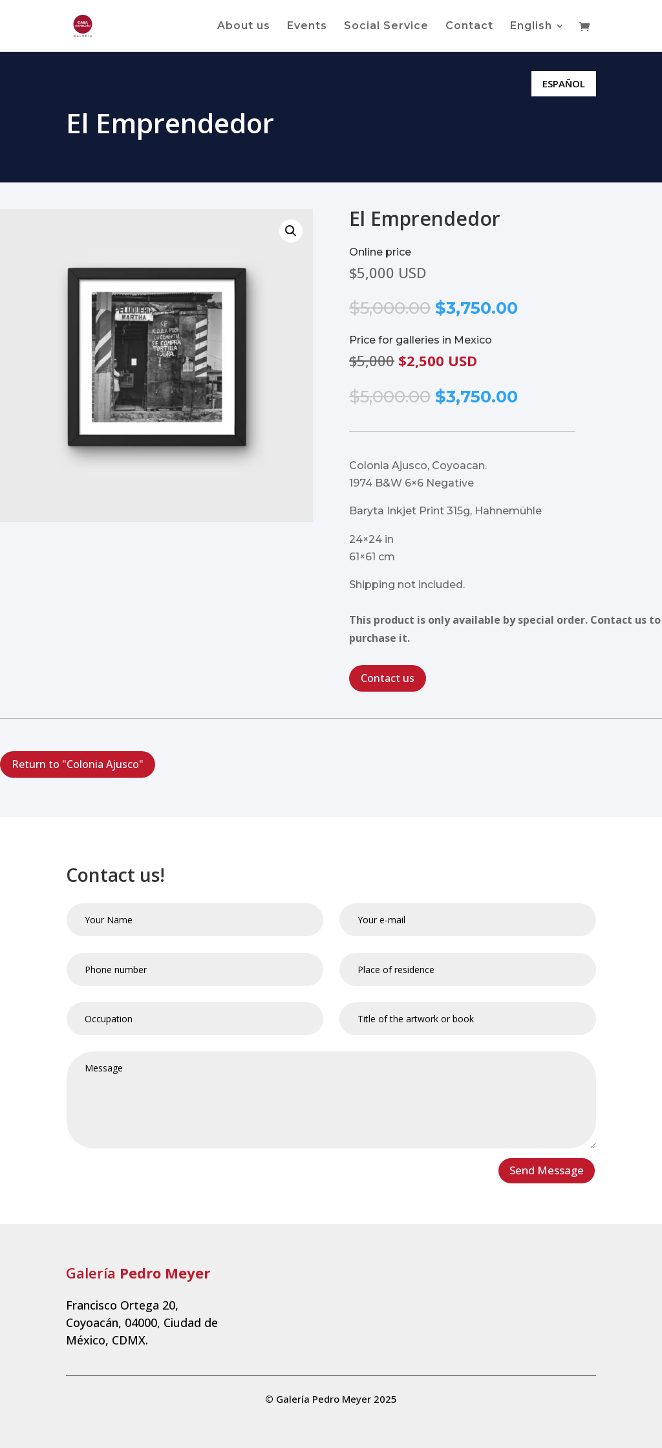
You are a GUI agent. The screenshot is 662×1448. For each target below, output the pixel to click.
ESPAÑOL (563, 83)
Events (307, 26)
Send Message (546, 1170)
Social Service (386, 26)
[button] (291, 231)
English (531, 26)
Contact (469, 26)
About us (243, 26)
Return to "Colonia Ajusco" (78, 764)
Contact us (387, 678)
